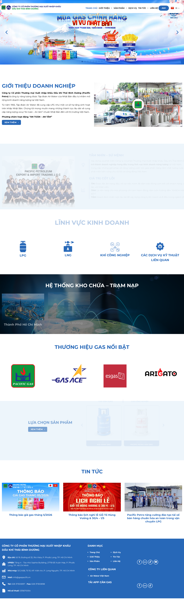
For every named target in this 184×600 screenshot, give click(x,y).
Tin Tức (116, 557)
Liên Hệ (116, 561)
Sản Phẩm (120, 8)
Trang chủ (91, 8)
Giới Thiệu (95, 557)
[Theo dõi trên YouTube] (156, 562)
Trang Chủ (95, 552)
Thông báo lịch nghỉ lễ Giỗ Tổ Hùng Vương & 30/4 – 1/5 (92, 516)
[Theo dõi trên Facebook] (139, 562)
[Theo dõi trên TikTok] (150, 562)
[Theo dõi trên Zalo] (145, 562)
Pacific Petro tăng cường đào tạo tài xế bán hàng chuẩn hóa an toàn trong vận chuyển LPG (153, 518)
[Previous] (7, 32)
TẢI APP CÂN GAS (100, 582)
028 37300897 (18, 584)
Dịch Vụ (132, 8)
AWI (164, 8)
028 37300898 (38, 584)
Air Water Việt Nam (99, 576)
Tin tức (143, 8)
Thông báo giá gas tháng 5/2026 (30, 514)
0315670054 (25, 590)
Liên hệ (154, 8)
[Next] (177, 32)
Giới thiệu (105, 8)
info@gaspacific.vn (19, 577)
